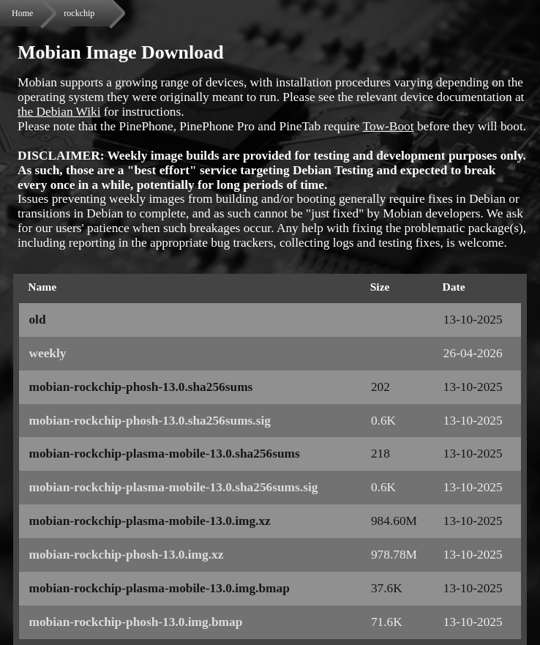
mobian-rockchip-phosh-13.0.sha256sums (140, 387)
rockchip (79, 13)
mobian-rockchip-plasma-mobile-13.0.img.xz (149, 521)
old (37, 320)
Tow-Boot (388, 126)
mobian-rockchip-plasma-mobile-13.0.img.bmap (159, 588)
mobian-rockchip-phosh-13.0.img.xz (126, 555)
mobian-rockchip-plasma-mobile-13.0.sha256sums (164, 454)
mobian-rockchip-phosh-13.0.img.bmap (135, 622)
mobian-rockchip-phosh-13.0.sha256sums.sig (149, 421)
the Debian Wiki (59, 112)
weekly (47, 353)
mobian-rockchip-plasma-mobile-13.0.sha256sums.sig (173, 487)
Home (22, 13)
